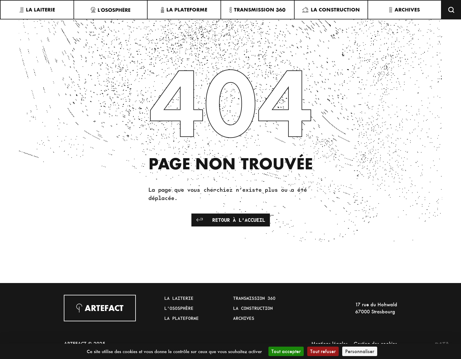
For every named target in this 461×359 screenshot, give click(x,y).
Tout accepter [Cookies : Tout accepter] (286, 351)
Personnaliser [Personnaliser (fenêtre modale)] (359, 351)
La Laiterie (178, 298)
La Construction (253, 308)
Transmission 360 (254, 298)
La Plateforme (181, 318)
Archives (243, 318)
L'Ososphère (178, 308)
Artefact (99, 308)
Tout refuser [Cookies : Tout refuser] (323, 351)
